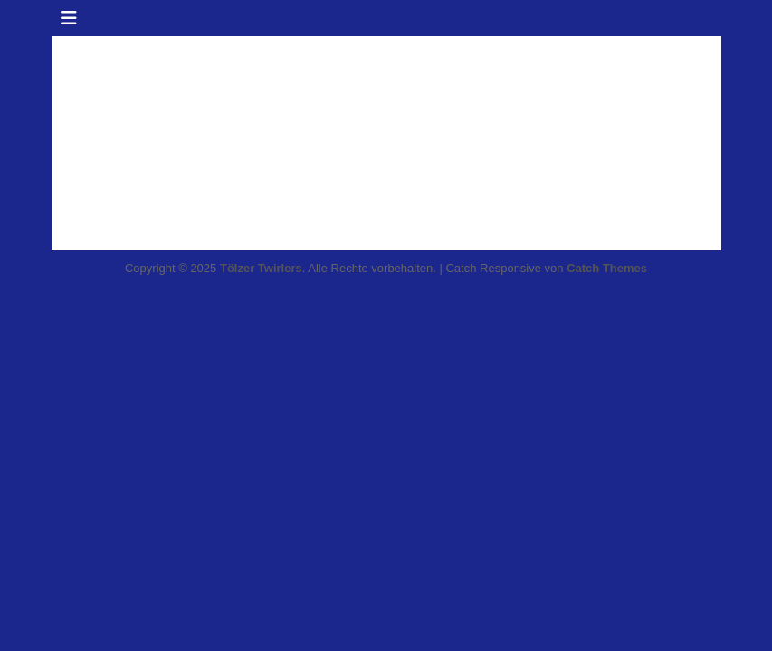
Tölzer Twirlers (261, 268)
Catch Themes (607, 268)
